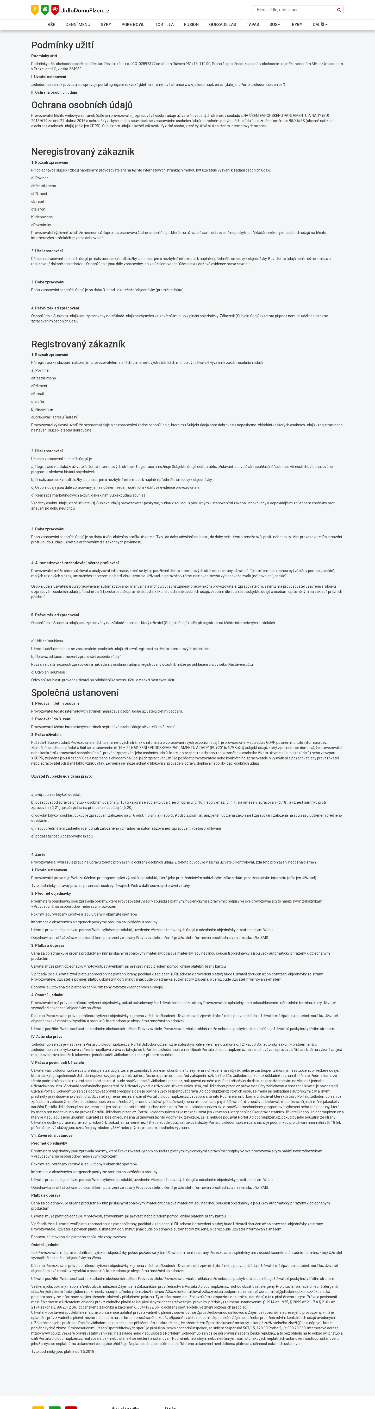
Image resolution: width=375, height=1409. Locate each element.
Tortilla (164, 24)
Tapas (253, 24)
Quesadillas (222, 24)
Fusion (191, 24)
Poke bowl (133, 24)
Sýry (106, 24)
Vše (51, 24)
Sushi (276, 24)
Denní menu (78, 24)
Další (320, 24)
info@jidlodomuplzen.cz (291, 1292)
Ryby (297, 24)
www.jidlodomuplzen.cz (204, 84)
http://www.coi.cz (45, 1333)
